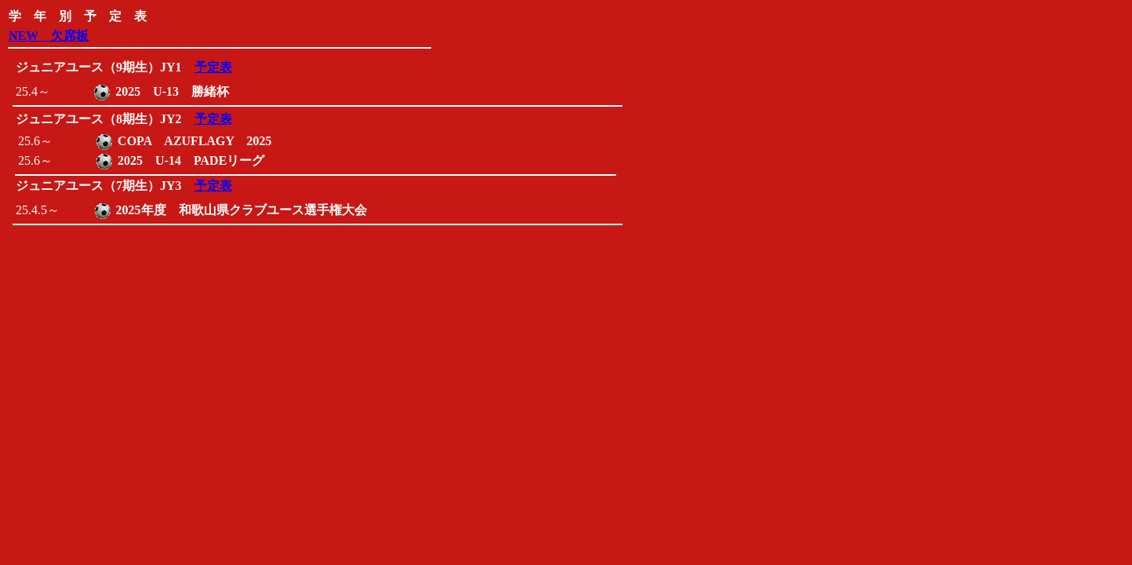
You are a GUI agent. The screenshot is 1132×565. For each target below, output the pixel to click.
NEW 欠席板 (49, 35)
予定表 (213, 67)
